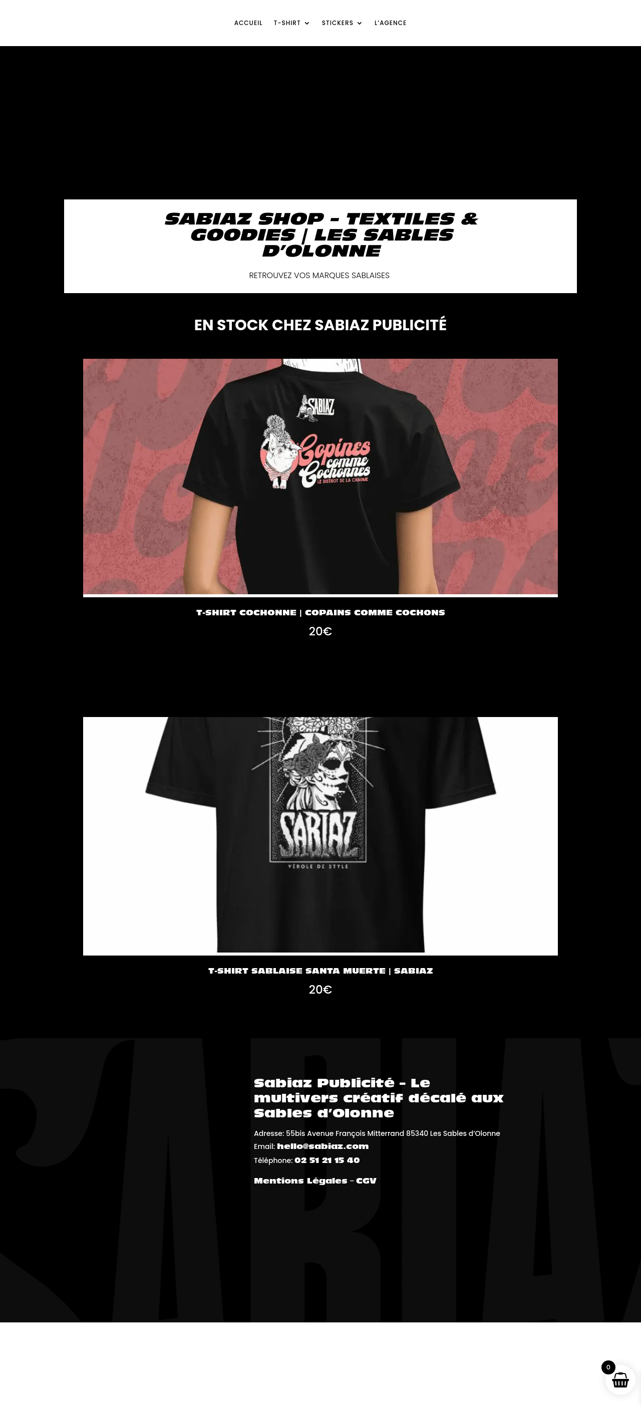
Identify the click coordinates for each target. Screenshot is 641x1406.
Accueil (248, 23)
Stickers (338, 23)
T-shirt (287, 23)
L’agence (391, 23)
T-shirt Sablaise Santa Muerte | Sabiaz (320, 971)
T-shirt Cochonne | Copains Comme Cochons (320, 613)
